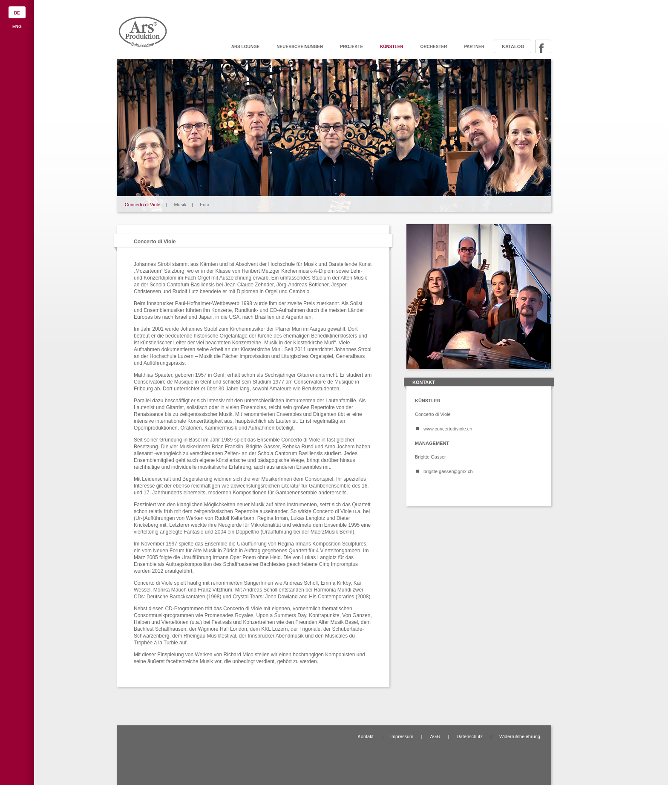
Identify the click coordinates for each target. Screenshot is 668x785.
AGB (435, 736)
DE (17, 13)
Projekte (351, 46)
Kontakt (365, 736)
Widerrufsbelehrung (519, 736)
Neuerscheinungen (299, 46)
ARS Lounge (245, 46)
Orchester (433, 46)
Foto (204, 204)
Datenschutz (470, 736)
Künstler (391, 46)
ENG (17, 26)
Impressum (401, 736)
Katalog (513, 46)
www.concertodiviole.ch (447, 428)
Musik (180, 204)
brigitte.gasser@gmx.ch (448, 471)
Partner (474, 46)
